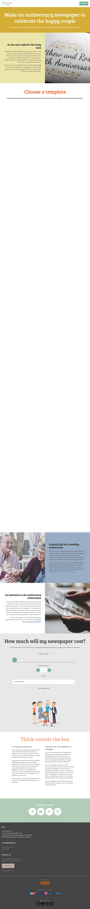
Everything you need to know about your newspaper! (16, 837)
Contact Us (8, 866)
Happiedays (7, 3)
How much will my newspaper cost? (12, 833)
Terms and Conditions (8, 847)
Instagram (57, 811)
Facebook (32, 811)
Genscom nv (21, 861)
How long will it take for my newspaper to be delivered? (17, 835)
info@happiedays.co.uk (14, 859)
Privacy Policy (5, 849)
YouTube (41, 811)
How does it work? (7, 831)
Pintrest (49, 811)
